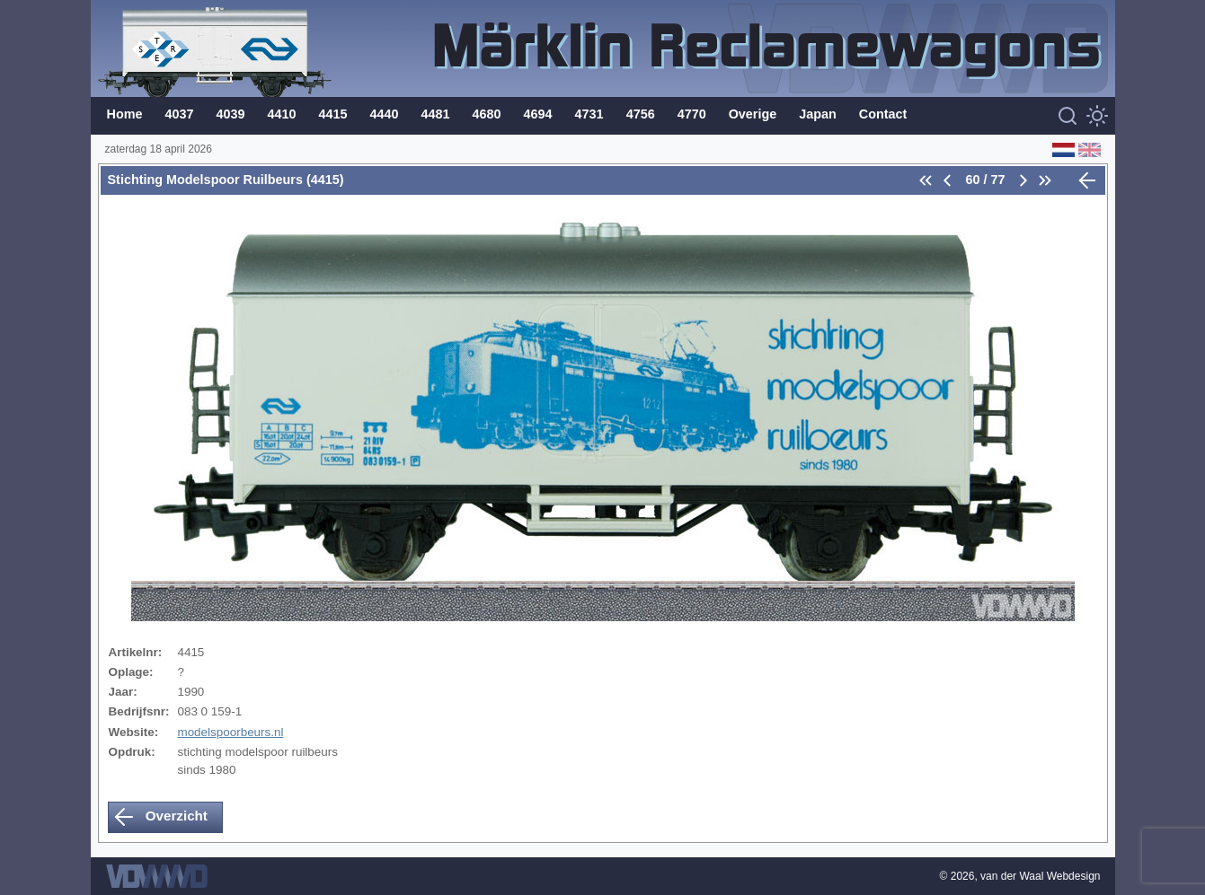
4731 (589, 114)
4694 (538, 114)
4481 (435, 114)
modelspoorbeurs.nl (230, 732)
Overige (753, 114)
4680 (487, 114)
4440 (384, 114)
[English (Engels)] (1088, 149)
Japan (818, 114)
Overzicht (160, 817)
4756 (640, 114)
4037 (178, 114)
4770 (692, 114)
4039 (231, 114)
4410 (282, 114)
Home (125, 114)
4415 (333, 114)
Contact (883, 114)
